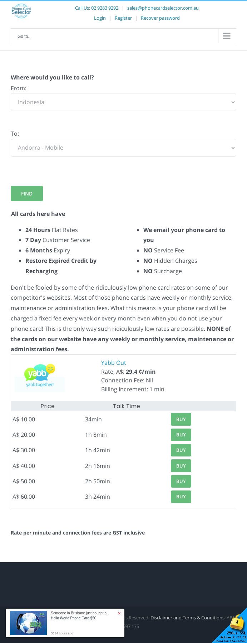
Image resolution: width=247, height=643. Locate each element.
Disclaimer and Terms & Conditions (187, 617)
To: (15, 133)
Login (100, 18)
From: (18, 88)
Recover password (160, 18)
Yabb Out (113, 363)
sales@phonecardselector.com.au (163, 8)
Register (123, 18)
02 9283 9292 (104, 8)
